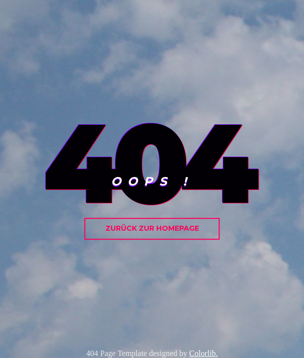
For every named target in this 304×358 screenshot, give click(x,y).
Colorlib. (203, 353)
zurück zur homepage (152, 228)
